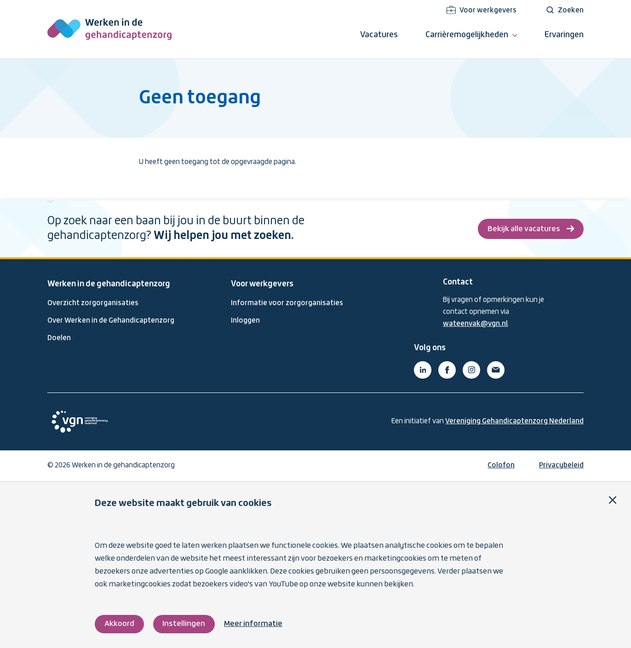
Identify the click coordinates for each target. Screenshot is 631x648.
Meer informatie (253, 623)
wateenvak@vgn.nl (475, 324)
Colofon (501, 465)
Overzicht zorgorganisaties (92, 303)
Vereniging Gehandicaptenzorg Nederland (514, 421)
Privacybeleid (561, 465)
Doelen (59, 338)
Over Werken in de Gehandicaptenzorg (110, 321)
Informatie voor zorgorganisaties (287, 303)
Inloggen (245, 321)
